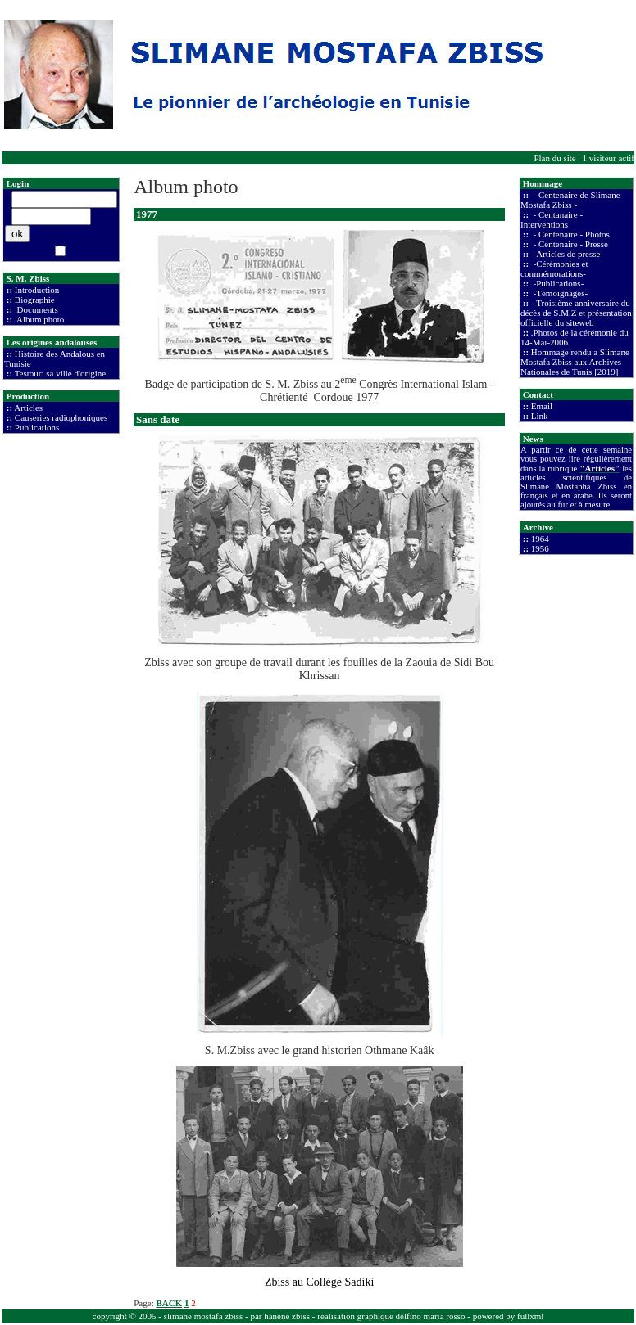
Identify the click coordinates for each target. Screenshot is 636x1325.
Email (541, 406)
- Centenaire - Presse (569, 244)
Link (539, 416)
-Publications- (557, 283)
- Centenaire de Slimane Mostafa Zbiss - (570, 200)
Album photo (40, 319)
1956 (540, 548)
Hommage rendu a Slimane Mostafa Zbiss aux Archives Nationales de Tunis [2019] (574, 361)
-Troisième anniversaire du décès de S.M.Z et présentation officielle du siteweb (576, 312)
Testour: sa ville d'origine (61, 373)
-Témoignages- (559, 293)
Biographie (35, 299)
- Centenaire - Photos (570, 234)
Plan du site (554, 158)
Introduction (37, 290)
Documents (36, 309)
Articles (28, 407)
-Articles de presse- (567, 254)
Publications (37, 427)
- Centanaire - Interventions (551, 219)
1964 (540, 538)
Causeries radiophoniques (61, 417)
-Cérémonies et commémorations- (554, 268)
